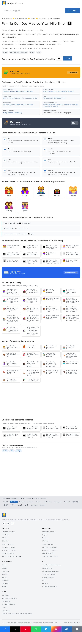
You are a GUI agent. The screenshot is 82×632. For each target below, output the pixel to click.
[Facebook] (4, 523)
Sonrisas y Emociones (49, 547)
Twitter (4, 577)
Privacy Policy (6, 601)
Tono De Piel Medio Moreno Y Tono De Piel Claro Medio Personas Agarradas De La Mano (11, 319)
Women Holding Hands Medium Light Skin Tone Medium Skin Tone (11, 292)
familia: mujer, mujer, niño (18, 52)
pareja (18, 451)
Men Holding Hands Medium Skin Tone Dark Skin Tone (69, 292)
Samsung (5, 580)
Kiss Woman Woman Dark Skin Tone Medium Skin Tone (31, 292)
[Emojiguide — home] (12, 3)
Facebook (5, 571)
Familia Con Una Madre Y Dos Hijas (71, 253)
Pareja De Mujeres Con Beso (11, 246)
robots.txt (77, 622)
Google (4, 568)
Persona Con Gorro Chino (29, 346)
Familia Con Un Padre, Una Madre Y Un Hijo (31, 435)
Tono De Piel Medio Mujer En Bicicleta (50, 354)
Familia (33, 18)
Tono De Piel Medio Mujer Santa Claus (31, 354)
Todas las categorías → (49, 556)
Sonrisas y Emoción (8, 547)
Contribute (5, 595)
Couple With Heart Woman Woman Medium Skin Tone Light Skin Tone (71, 318)
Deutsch (22, 502)
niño (38, 52)
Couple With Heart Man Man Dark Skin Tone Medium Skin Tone (11, 300)
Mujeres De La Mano (49, 253)
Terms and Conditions (9, 598)
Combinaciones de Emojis (51, 565)
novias (5, 451)
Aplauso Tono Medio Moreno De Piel (11, 354)
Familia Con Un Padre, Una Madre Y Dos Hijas (31, 261)
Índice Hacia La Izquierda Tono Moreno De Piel (70, 372)
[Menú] (77, 3)
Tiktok (4, 586)
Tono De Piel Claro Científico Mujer (71, 362)
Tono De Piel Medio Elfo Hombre (69, 347)
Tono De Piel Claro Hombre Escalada (31, 380)
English (5, 502)
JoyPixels (5, 583)
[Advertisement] (41, 400)
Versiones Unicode (48, 574)
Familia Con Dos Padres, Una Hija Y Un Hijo (11, 254)
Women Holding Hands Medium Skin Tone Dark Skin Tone (30, 300)
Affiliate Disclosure (8, 604)
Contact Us (6, 610)
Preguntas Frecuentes (49, 586)
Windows (5, 574)
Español (13, 502)
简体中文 (75, 502)
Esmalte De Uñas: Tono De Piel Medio (10, 372)
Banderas (5, 535)
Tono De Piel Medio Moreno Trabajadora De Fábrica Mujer (50, 364)
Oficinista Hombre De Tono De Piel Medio (50, 372)
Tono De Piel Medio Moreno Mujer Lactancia (10, 363)
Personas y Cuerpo (21, 18)
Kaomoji (45, 583)
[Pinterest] (12, 523)
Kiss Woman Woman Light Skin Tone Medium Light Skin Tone (31, 309)
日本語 (5, 505)
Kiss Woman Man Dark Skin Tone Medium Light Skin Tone (51, 309)
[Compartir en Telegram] (46, 629)
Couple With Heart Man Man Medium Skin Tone (51, 317)
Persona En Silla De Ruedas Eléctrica (50, 347)
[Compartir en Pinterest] (25, 629)
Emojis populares (48, 577)
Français (30, 502)
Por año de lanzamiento (50, 571)
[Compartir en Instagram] (56, 629)
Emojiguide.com (7, 18)
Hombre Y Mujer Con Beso (70, 260)
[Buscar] (72, 10)
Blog (43, 580)
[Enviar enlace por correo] (77, 629)
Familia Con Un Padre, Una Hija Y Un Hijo (30, 254)
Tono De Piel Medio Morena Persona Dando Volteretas (70, 355)
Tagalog (42, 505)
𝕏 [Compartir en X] (15, 629)
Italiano (38, 502)
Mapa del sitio (68, 622)
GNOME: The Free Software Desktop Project (17, 614)
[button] (21, 90)
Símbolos (5, 541)
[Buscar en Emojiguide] (33, 10)
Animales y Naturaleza (9, 550)
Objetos (5, 538)
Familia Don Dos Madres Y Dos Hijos (30, 247)
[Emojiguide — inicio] (4, 515)
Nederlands (48, 502)
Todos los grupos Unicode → (11, 556)
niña (12, 451)
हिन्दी (26, 505)
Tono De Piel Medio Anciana (10, 380)
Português (57, 502)
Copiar (67, 58)
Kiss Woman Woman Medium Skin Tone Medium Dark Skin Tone (71, 300)
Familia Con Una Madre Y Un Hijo (70, 427)
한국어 (13, 505)
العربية (20, 505)
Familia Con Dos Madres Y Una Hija (71, 434)
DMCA (4, 607)
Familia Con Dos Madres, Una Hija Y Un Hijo (31, 428)
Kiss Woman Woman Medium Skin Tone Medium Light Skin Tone (11, 329)
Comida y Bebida (8, 553)
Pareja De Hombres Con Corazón (49, 291)
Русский (67, 502)
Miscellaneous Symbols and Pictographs (57, 113)
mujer (32, 52)
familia (5, 52)
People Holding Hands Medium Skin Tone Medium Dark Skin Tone (71, 309)
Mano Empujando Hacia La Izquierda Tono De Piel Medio (31, 373)
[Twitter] (8, 523)
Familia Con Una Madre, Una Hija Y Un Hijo (11, 435)
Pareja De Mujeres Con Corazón (71, 246)
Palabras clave (47, 568)
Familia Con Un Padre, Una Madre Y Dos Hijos (50, 247)
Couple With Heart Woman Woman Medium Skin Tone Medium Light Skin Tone (31, 318)
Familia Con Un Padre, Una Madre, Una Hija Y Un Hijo (51, 261)
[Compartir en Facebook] (5, 629)
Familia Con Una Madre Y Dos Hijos (11, 260)
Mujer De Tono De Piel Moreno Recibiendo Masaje (31, 364)
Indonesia (34, 505)
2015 (59, 44)
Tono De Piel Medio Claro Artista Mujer (11, 347)
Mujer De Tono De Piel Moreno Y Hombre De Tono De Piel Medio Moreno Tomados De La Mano (31, 331)
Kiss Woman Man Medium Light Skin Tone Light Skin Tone (11, 309)
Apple (4, 565)
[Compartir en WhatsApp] (36, 629)
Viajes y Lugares (7, 544)
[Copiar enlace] (67, 629)
